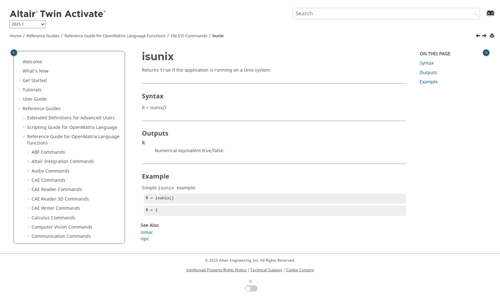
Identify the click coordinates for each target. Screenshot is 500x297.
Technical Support (266, 270)
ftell (40, 55)
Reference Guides (42, 36)
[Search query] (386, 13)
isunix (218, 36)
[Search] (473, 14)
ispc (40, 130)
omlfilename (49, 167)
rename (44, 214)
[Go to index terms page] (483, 16)
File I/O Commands (189, 36)
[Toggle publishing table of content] (14, 52)
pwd (40, 205)
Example (429, 82)
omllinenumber (52, 176)
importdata (48, 92)
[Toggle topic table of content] (486, 52)
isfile (41, 111)
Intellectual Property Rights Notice (216, 270)
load (40, 148)
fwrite (42, 73)
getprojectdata (52, 83)
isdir (41, 102)
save (41, 223)
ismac (42, 120)
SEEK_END (47, 242)
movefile (45, 158)
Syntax (427, 63)
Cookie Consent (300, 270)
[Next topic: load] (485, 36)
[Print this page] (492, 36)
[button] (33, 55)
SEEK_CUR (46, 233)
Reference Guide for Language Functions (114, 36)
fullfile (43, 64)
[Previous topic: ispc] (478, 36)
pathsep (45, 186)
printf (42, 195)
